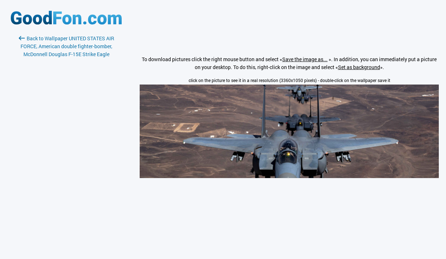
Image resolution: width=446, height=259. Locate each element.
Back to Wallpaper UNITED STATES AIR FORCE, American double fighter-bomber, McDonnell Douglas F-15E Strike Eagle (66, 46)
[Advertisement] (66, 143)
